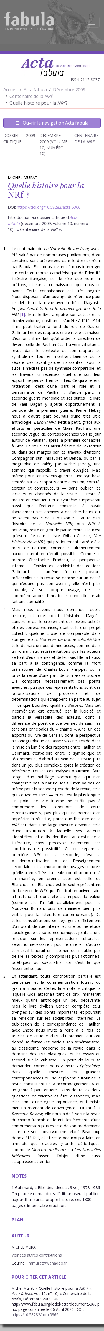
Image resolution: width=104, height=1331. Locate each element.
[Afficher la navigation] (92, 22)
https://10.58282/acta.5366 (35, 1314)
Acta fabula (35, 90)
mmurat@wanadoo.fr (48, 1263)
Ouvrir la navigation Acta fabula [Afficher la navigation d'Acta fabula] (52, 123)
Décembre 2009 (69, 90)
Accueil (10, 90)
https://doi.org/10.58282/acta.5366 (48, 207)
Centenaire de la (30, 96)
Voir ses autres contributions (37, 1255)
